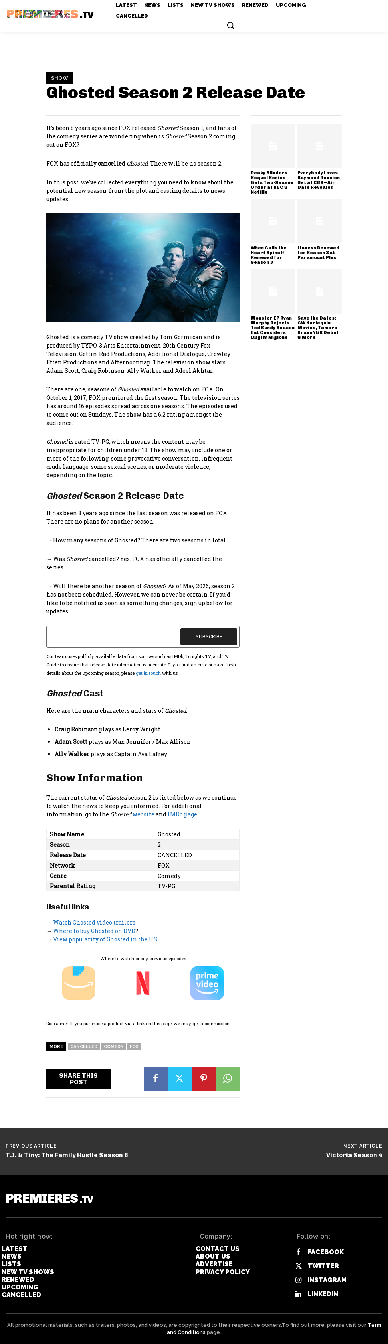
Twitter (323, 1266)
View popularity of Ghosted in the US (105, 939)
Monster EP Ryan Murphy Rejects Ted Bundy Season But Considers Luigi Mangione (273, 328)
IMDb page (182, 814)
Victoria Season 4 (354, 1155)
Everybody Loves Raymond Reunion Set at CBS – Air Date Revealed (318, 180)
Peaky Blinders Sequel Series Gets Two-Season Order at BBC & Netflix (272, 182)
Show (59, 78)
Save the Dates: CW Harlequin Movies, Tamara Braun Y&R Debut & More (318, 328)
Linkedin (322, 1294)
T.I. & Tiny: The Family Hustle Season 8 (67, 1155)
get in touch (148, 673)
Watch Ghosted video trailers (94, 922)
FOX (134, 1046)
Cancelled (83, 1046)
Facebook (325, 1252)
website (143, 814)
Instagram (327, 1280)
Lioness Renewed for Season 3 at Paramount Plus (318, 252)
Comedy (113, 1046)
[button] (230, 25)
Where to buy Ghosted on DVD (94, 931)
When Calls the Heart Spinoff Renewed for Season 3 (269, 255)
